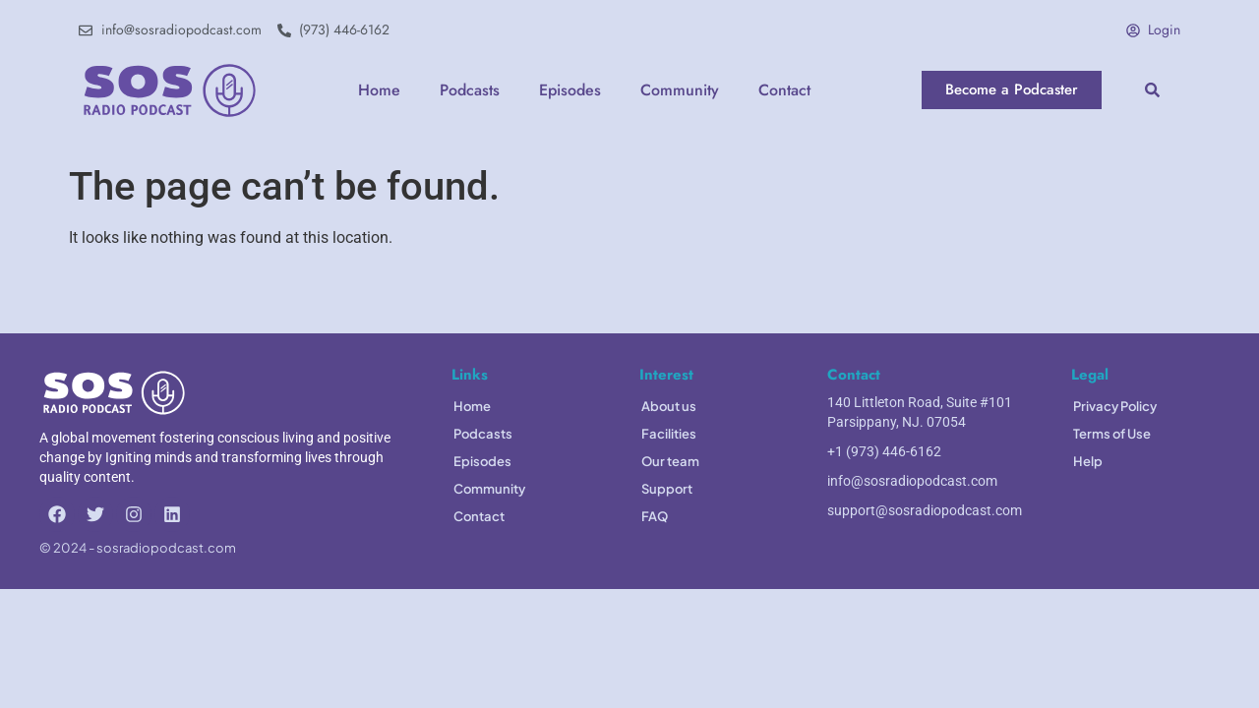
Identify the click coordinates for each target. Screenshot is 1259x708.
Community (679, 90)
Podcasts (470, 90)
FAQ (654, 516)
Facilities (668, 434)
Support (666, 489)
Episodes (570, 90)
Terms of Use (1112, 434)
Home (379, 90)
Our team (670, 461)
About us (668, 406)
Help (1088, 461)
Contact (784, 90)
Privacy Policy (1115, 406)
